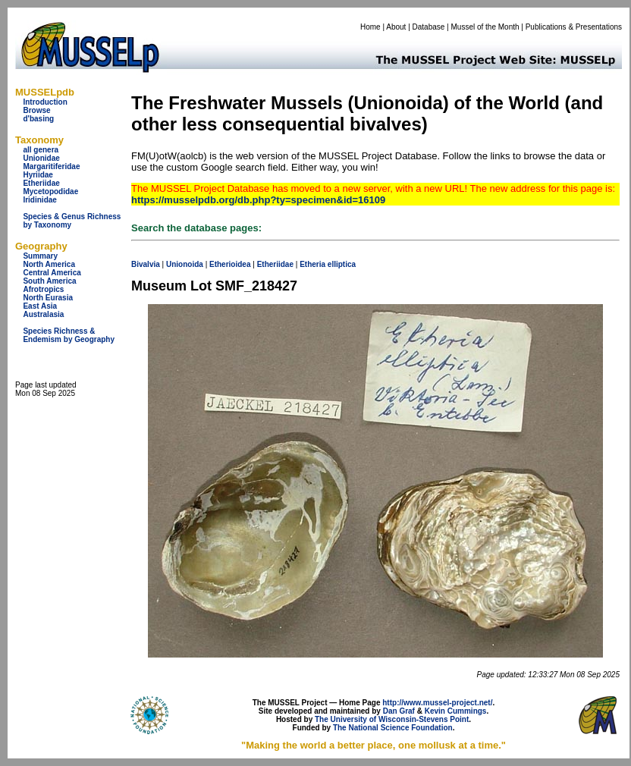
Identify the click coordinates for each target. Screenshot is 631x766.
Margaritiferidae (51, 166)
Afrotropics (43, 289)
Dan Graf (399, 711)
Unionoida (184, 264)
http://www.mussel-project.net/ (437, 703)
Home (370, 27)
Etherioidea (229, 264)
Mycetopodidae (50, 191)
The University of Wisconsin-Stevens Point (392, 719)
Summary (40, 256)
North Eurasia (48, 298)
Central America (51, 272)
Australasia (43, 314)
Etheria (312, 264)
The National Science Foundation (393, 728)
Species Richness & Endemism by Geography (69, 335)
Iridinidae (39, 200)
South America (49, 281)
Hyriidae (37, 175)
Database (429, 27)
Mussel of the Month (485, 27)
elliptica (342, 264)
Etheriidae (41, 183)
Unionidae (41, 158)
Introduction (45, 102)
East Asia (40, 306)
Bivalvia (145, 264)
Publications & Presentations (574, 27)
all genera (40, 150)
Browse (36, 110)
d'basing (38, 119)
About (396, 27)
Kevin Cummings (456, 711)
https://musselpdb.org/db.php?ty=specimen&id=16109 (258, 200)
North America (49, 264)
